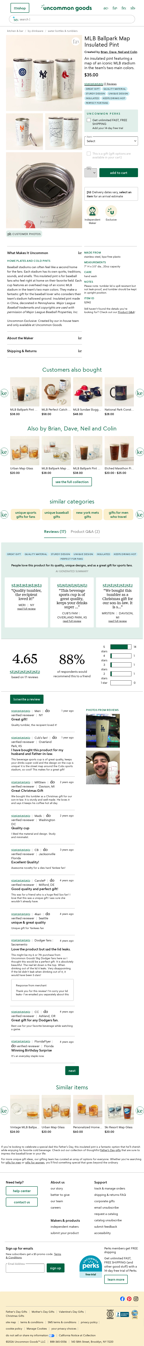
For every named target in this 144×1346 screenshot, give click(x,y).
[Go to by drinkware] (35, 30)
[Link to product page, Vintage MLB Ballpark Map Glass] (24, 1109)
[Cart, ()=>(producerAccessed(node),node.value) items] (132, 8)
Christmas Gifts (15, 1315)
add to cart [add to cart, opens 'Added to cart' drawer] (118, 173)
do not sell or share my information (30, 1335)
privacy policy (89, 1322)
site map (11, 1322)
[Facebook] (122, 1298)
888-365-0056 (58, 1341)
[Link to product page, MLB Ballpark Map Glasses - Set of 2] (56, 450)
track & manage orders (109, 1188)
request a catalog (106, 1214)
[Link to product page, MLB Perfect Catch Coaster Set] (56, 391)
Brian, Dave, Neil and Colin (119, 52)
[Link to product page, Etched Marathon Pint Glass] (119, 450)
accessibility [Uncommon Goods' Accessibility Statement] (102, 1233)
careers (56, 1207)
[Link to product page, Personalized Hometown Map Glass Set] (87, 1109)
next (72, 1071)
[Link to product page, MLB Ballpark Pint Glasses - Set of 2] (24, 391)
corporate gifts (104, 1201)
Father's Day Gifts (17, 1311)
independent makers (65, 1226)
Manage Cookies (37, 1328)
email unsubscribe (106, 1207)
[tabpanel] (72, 810)
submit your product (65, 1233)
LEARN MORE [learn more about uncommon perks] (116, 1279)
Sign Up (55, 1268)
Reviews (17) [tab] (55, 531)
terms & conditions (31, 1322)
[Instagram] (136, 1298)
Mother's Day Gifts (43, 1311)
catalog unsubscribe (108, 1220)
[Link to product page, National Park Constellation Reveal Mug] (119, 391)
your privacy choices (63, 1328)
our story (57, 1188)
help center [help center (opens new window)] (22, 1191)
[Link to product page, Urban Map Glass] (24, 450)
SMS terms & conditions (62, 1322)
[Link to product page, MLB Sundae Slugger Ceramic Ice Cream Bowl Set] (87, 391)
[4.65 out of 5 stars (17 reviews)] (100, 84)
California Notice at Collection (77, 1335)
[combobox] (72, 19)
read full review (26, 608)
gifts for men (13, 1162)
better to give (60, 1195)
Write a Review (27, 699)
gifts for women (34, 1162)
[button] (76, 41)
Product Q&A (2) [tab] (85, 531)
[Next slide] (140, 514)
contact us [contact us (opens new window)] (22, 1202)
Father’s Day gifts (110, 1150)
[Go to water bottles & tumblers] (63, 30)
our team (57, 1201)
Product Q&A (126, 312)
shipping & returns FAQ (110, 1195)
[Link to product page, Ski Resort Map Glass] (119, 1109)
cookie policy (14, 1328)
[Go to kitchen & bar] (15, 30)
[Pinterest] (129, 1298)
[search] (14, 19)
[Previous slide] (4, 514)
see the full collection (72, 482)
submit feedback (105, 1226)
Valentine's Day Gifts (71, 1311)
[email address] (25, 1268)
